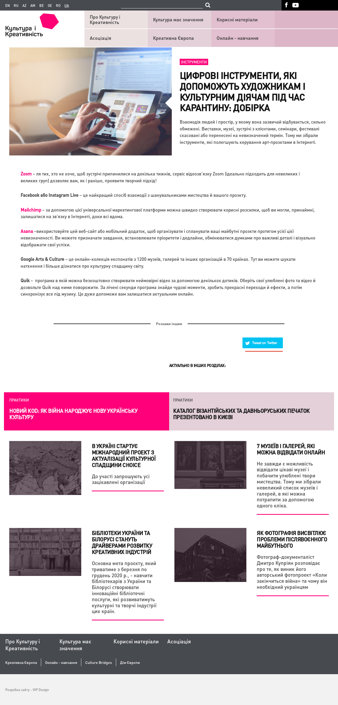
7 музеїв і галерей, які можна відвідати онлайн (291, 449)
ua (66, 5)
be (41, 5)
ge (50, 5)
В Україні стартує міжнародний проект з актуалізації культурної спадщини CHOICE (124, 455)
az (24, 5)
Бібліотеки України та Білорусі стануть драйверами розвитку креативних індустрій (122, 542)
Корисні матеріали (237, 19)
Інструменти (194, 62)
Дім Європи (130, 662)
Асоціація (100, 38)
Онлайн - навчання (238, 38)
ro (58, 5)
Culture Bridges (98, 662)
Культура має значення (178, 19)
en (7, 5)
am (32, 5)
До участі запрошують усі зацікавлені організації (121, 479)
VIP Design (41, 689)
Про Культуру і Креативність (105, 19)
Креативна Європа (173, 38)
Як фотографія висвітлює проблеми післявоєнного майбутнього (292, 539)
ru (16, 5)
